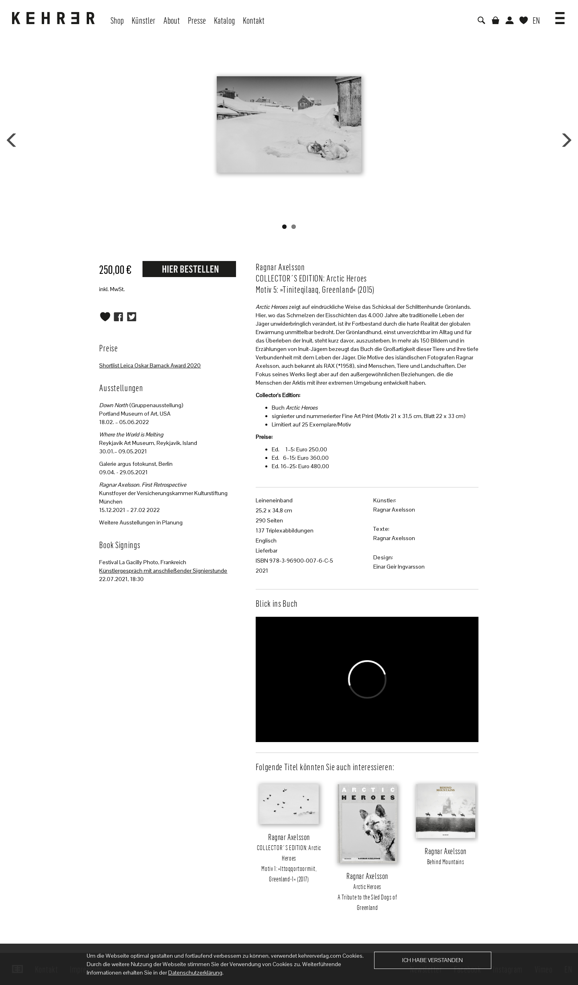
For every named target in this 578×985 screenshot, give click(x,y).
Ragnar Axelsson (394, 509)
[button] (560, 15)
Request (189, 268)
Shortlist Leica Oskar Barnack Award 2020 (150, 365)
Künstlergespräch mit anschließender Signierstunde (163, 570)
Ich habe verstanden (432, 960)
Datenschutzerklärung (195, 972)
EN (536, 20)
